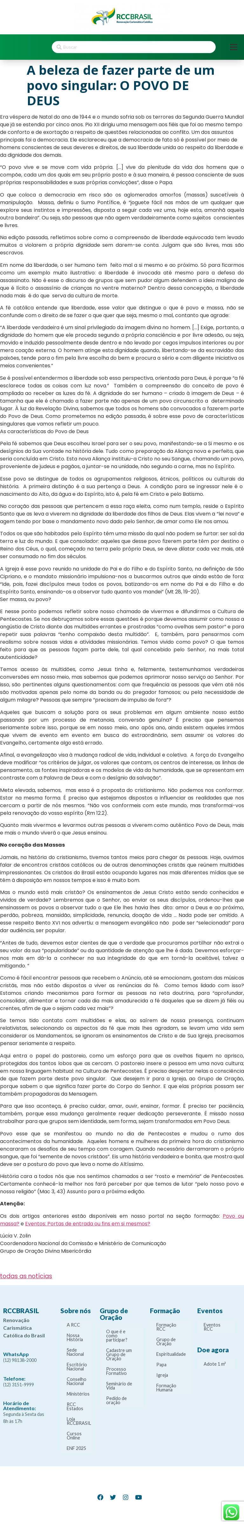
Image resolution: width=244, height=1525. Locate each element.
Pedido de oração (116, 1400)
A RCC (73, 1324)
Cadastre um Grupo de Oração (119, 1354)
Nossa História (75, 1337)
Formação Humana (166, 1387)
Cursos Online (74, 1435)
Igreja (162, 1375)
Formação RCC (166, 1327)
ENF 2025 (76, 1448)
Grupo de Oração (166, 1341)
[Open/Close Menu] (233, 47)
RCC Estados (75, 1406)
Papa (161, 1364)
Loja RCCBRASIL (79, 1421)
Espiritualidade (171, 1354)
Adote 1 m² (215, 1364)
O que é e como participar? (116, 1335)
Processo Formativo (116, 1371)
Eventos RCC (212, 1327)
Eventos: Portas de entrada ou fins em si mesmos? (87, 1223)
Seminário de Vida (119, 1385)
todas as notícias (26, 1276)
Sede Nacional (75, 1352)
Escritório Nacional (77, 1366)
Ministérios (78, 1394)
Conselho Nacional (76, 1381)
